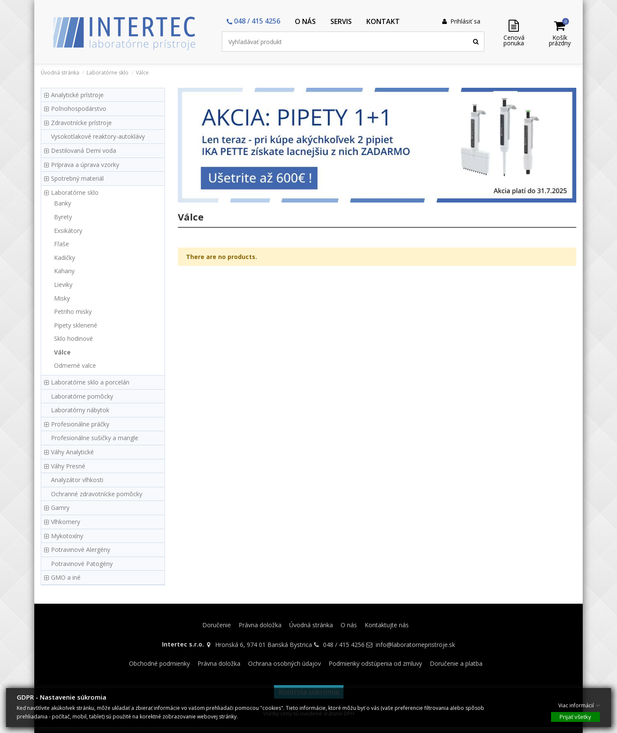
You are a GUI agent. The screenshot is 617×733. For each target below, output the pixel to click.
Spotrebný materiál (77, 178)
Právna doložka (260, 625)
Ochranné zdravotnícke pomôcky (96, 494)
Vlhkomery (65, 522)
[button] (253, 21)
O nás (349, 625)
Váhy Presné (68, 466)
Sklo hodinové (73, 338)
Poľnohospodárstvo (78, 108)
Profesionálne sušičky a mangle (94, 438)
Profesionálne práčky (80, 424)
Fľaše (61, 244)
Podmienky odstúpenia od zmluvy (375, 663)
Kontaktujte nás (387, 625)
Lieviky (63, 284)
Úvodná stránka (311, 625)
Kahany (64, 271)
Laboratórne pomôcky (82, 396)
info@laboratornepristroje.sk (415, 645)
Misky (62, 298)
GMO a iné (66, 577)
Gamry (60, 508)
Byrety (63, 217)
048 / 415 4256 (344, 645)
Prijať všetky (575, 716)
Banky (62, 203)
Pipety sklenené (75, 325)
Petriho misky (73, 311)
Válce (62, 352)
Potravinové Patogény (82, 564)
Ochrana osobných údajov (284, 663)
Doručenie (216, 625)
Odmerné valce (75, 365)
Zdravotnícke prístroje (81, 123)
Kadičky (64, 257)
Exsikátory (68, 230)
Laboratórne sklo (75, 192)
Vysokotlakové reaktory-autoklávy (98, 136)
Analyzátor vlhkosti (77, 480)
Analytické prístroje (77, 95)
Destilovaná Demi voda (83, 150)
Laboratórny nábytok (80, 410)
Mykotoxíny (67, 536)
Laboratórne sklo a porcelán (90, 382)
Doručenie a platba (456, 663)
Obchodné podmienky (159, 663)
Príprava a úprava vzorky (85, 165)
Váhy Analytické (72, 452)
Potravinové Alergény (80, 549)
